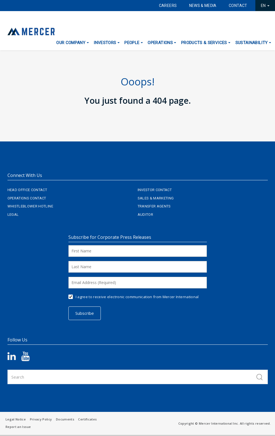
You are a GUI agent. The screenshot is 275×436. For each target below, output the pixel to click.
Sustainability (251, 42)
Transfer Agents (154, 206)
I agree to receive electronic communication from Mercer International (137, 296)
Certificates (87, 419)
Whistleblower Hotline (30, 206)
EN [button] (265, 5)
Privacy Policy (41, 419)
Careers (168, 5)
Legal (13, 214)
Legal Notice (16, 419)
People (131, 42)
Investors (105, 42)
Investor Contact (155, 190)
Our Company (70, 42)
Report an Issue (18, 427)
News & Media (203, 5)
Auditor (145, 214)
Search (259, 377)
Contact (238, 5)
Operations (160, 42)
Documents (65, 419)
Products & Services (204, 42)
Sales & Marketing (156, 198)
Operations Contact (26, 198)
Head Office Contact (27, 190)
